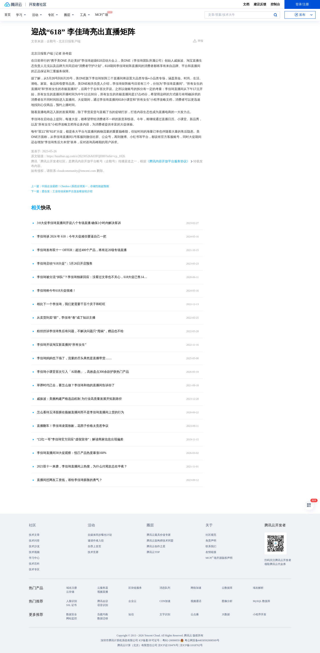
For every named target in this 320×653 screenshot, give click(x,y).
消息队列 (165, 587)
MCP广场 (101, 14)
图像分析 (227, 601)
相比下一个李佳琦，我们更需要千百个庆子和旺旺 (71, 304)
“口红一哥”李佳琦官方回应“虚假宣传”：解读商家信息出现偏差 (80, 439)
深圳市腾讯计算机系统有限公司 (119, 640)
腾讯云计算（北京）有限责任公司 (137, 645)
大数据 (226, 614)
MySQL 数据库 (261, 601)
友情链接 (211, 552)
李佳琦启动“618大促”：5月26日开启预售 (64, 263)
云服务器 (102, 587)
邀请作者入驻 (96, 540)
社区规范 (211, 534)
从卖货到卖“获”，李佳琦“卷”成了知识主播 (66, 317)
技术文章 (34, 534)
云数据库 (227, 587)
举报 (198, 41)
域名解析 (258, 587)
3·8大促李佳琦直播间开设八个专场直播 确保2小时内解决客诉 (79, 223)
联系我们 (211, 546)
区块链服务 (135, 587)
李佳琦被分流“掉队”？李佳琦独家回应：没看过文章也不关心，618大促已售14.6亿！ (92, 277)
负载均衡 (102, 614)
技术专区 (34, 569)
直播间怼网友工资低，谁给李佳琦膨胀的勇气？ (69, 480)
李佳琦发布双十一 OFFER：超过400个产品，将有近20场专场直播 (82, 250)
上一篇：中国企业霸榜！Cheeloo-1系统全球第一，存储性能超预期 (70, 186)
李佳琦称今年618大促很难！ (56, 290)
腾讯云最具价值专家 (159, 534)
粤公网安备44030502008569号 (202, 640)
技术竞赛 (93, 552)
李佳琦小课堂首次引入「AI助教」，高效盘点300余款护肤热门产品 (83, 371)
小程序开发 (259, 614)
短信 (131, 614)
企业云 (132, 601)
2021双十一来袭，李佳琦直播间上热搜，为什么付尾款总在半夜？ (82, 466)
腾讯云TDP (153, 552)
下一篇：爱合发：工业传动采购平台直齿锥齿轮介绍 (61, 191)
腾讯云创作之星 (156, 546)
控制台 (275, 4)
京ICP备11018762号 (191, 645)
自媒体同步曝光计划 (100, 534)
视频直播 (102, 591)
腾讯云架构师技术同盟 (160, 540)
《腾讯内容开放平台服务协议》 (168, 161)
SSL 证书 (71, 605)
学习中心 (34, 557)
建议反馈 (260, 4)
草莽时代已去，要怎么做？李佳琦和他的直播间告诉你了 (76, 385)
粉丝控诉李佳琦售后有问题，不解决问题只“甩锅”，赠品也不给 (80, 331)
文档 (246, 4)
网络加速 (196, 587)
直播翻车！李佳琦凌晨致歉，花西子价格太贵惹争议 (72, 425)
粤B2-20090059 (171, 640)
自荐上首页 (94, 546)
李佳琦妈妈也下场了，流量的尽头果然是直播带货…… (74, 358)
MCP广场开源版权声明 (219, 557)
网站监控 (71, 618)
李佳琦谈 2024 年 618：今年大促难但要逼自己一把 (71, 236)
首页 (7, 14)
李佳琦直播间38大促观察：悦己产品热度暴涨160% (71, 453)
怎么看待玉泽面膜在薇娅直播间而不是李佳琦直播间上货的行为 (80, 412)
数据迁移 (102, 618)
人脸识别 (71, 601)
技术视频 (34, 552)
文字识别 (165, 614)
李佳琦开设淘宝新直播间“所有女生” (61, 344)
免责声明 (211, 540)
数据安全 (71, 614)
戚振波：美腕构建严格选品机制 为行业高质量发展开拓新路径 (79, 398)
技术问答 (34, 540)
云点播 (195, 614)
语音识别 (102, 605)
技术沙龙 (34, 546)
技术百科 (34, 563)
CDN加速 (165, 601)
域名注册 (71, 587)
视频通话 (196, 601)
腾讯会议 (102, 601)
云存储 (70, 591)
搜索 (275, 15)
